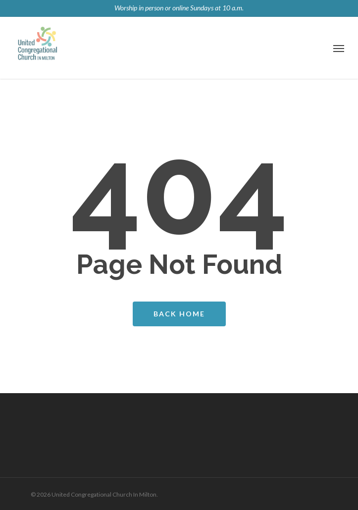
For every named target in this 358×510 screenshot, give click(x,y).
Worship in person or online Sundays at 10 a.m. (179, 7)
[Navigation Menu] (338, 48)
